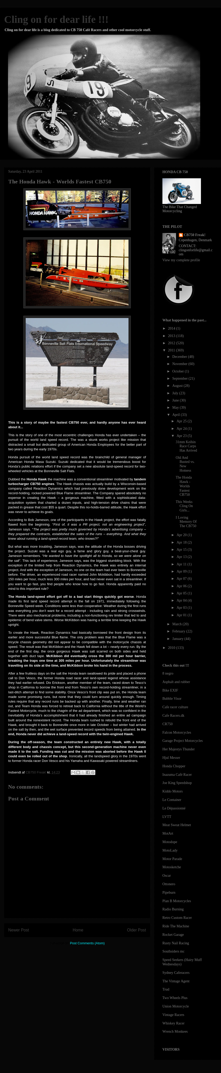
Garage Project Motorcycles (182, 741)
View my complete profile (181, 260)
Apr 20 (182, 535)
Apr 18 (182, 542)
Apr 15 (182, 550)
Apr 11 (182, 564)
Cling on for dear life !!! (56, 19)
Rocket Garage (173, 935)
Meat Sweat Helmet (176, 825)
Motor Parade (172, 859)
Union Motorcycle (175, 1006)
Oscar (166, 876)
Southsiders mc (173, 951)
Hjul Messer (171, 758)
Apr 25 (182, 421)
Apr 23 (182, 436)
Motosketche (171, 867)
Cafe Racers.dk (173, 715)
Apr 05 (182, 593)
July (175, 393)
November (180, 364)
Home (78, 930)
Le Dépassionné (174, 808)
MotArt (167, 833)
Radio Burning (173, 909)
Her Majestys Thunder (178, 749)
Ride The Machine (175, 926)
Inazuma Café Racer (177, 775)
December (180, 357)
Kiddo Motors (172, 791)
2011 (172, 350)
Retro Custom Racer (177, 918)
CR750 (167, 724)
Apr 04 (182, 600)
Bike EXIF (170, 690)
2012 (172, 343)
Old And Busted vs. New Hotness (185, 464)
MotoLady (170, 850)
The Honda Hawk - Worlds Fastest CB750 (184, 486)
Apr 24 (182, 429)
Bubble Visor (171, 699)
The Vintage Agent (175, 981)
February (179, 631)
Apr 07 (182, 579)
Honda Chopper (173, 766)
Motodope (169, 842)
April (176, 415)
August (177, 386)
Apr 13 (182, 557)
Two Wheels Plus (175, 998)
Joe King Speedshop (177, 783)
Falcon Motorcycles (176, 732)
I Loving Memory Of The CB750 (186, 522)
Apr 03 (182, 608)
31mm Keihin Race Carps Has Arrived (186, 446)
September (180, 378)
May (176, 407)
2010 (172, 648)
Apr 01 (182, 615)
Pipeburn (169, 892)
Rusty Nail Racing (175, 943)
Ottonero (168, 884)
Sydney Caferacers (175, 973)
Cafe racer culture (175, 707)
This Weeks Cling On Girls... (184, 506)
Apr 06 (182, 586)
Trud (165, 989)
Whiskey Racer (173, 1023)
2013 (172, 336)
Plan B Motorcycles (176, 901)
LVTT (166, 817)
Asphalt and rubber (176, 682)
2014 (172, 328)
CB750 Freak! (195, 235)
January (178, 639)
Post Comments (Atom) (87, 943)
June (176, 400)
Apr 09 (182, 571)
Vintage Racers (173, 1015)
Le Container (171, 800)
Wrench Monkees (175, 1031)
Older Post (136, 930)
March (177, 624)
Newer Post (18, 930)
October (178, 371)
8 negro (167, 673)
